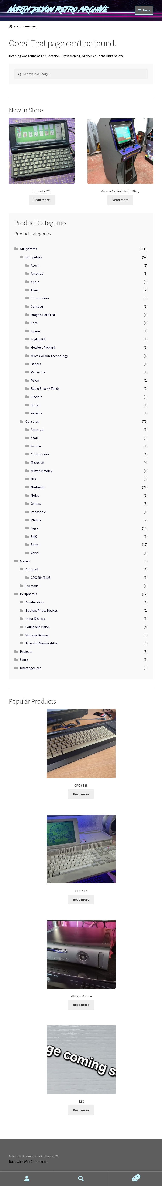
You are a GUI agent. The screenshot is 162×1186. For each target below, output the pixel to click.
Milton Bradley (41, 471)
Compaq (37, 306)
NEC (34, 479)
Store (24, 659)
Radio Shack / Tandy (45, 388)
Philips (36, 520)
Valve (34, 553)
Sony (34, 405)
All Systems (28, 249)
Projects (26, 651)
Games (25, 561)
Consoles (32, 421)
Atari (34, 290)
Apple (35, 282)
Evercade (31, 586)
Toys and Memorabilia (41, 643)
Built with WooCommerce (27, 1161)
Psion (35, 380)
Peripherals (28, 594)
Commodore (40, 298)
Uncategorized (30, 668)
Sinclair (36, 397)
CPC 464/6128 (41, 577)
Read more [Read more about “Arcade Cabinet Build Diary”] (120, 200)
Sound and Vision (37, 627)
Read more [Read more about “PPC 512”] (81, 899)
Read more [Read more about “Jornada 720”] (42, 200)
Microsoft (37, 462)
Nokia (35, 495)
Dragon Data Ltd (43, 315)
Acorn (35, 265)
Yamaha (36, 413)
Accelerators (34, 602)
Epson (35, 331)
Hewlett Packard (43, 347)
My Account (27, 1179)
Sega (34, 528)
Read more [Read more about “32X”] (81, 1110)
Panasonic (38, 372)
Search (81, 1179)
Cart (124, 1175)
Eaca (34, 323)
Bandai (36, 446)
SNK (34, 536)
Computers (33, 257)
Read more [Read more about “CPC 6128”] (81, 794)
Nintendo (38, 487)
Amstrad (37, 273)
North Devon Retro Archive (58, 9)
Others (36, 364)
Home (17, 26)
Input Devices (35, 618)
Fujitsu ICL (38, 339)
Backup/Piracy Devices (41, 610)
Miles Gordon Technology (49, 356)
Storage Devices (37, 635)
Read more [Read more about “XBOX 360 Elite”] (81, 1005)
